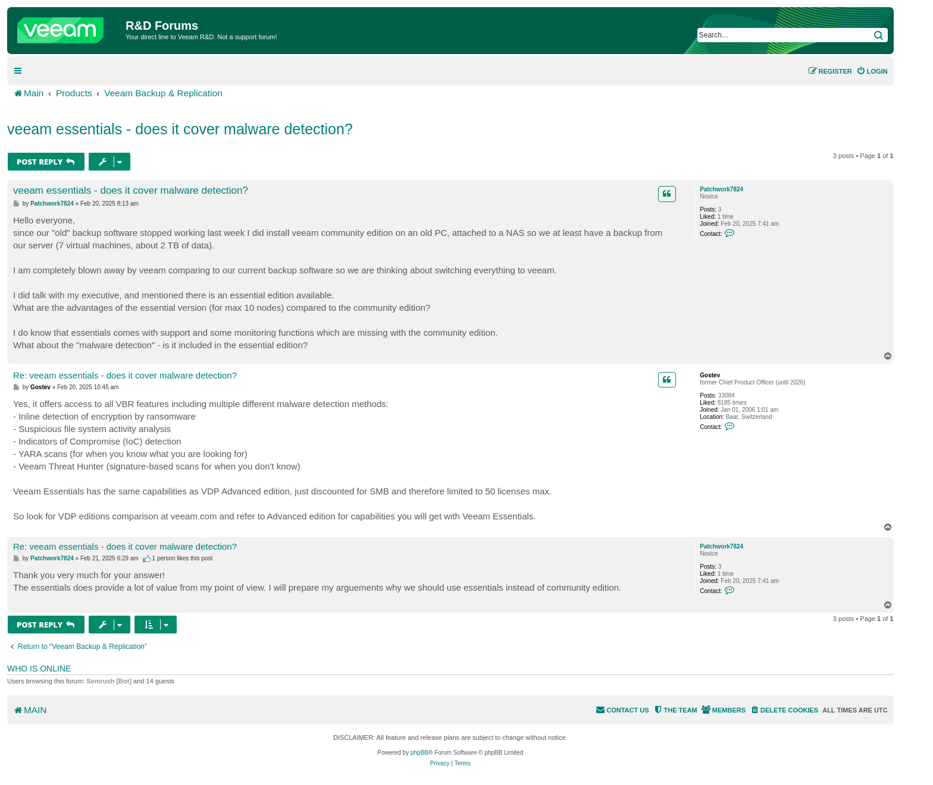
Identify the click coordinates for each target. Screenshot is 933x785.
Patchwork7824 (721, 189)
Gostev (710, 375)
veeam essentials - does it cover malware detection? (180, 129)
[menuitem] (872, 71)
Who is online (39, 668)
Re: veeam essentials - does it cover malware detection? (125, 375)
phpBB (419, 752)
